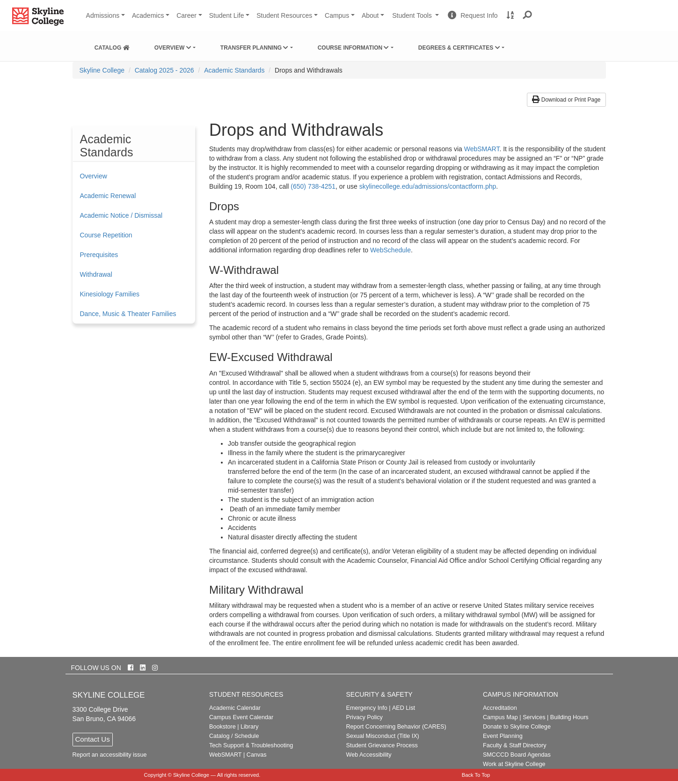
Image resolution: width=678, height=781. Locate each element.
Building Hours (569, 717)
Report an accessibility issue (110, 755)
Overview (172, 47)
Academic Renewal (108, 195)
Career (186, 15)
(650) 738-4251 (313, 186)
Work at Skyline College (514, 764)
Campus (337, 15)
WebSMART (482, 149)
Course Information (353, 47)
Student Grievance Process (381, 745)
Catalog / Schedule (234, 736)
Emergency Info (366, 708)
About (370, 15)
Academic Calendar (235, 708)
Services (534, 717)
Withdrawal (96, 274)
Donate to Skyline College (517, 726)
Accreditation (500, 708)
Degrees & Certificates (459, 47)
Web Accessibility (368, 755)
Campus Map (500, 717)
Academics (148, 15)
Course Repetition (106, 235)
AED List (403, 708)
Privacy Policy (364, 717)
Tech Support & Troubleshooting (251, 745)
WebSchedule (390, 250)
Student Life (226, 15)
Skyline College (102, 70)
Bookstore (222, 726)
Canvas (257, 755)
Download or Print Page (566, 99)
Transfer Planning (254, 47)
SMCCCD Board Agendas (517, 755)
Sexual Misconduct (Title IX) (382, 736)
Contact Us (92, 739)
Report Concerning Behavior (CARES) (396, 726)
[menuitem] (112, 46)
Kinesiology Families (110, 294)
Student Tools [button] (416, 19)
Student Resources (284, 15)
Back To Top (476, 775)
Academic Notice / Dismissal (121, 215)
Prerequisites (99, 254)
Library (250, 726)
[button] (527, 15)
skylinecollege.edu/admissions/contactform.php (427, 186)
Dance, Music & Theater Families (128, 313)
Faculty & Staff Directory (515, 745)
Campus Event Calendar (241, 717)
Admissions (103, 15)
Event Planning (503, 736)
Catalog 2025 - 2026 (164, 70)
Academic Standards (234, 70)
